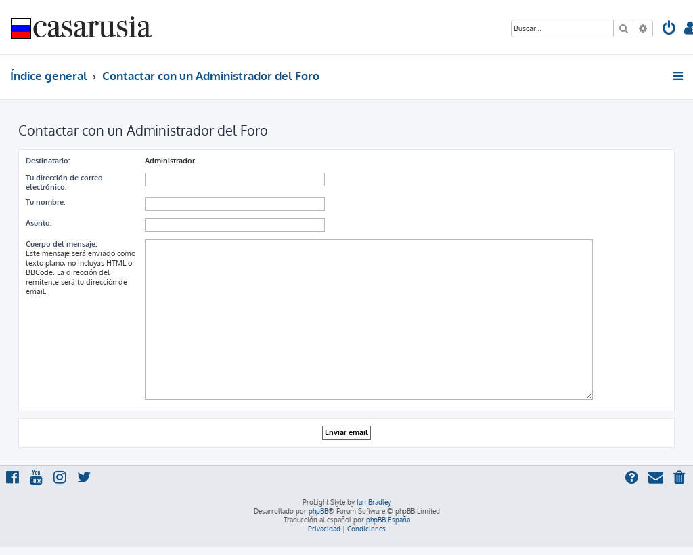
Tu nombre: (45, 202)
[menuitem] (669, 29)
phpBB (318, 511)
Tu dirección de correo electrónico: (64, 182)
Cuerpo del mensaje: (61, 244)
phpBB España (388, 520)
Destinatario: (48, 160)
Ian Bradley (374, 502)
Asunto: (38, 223)
